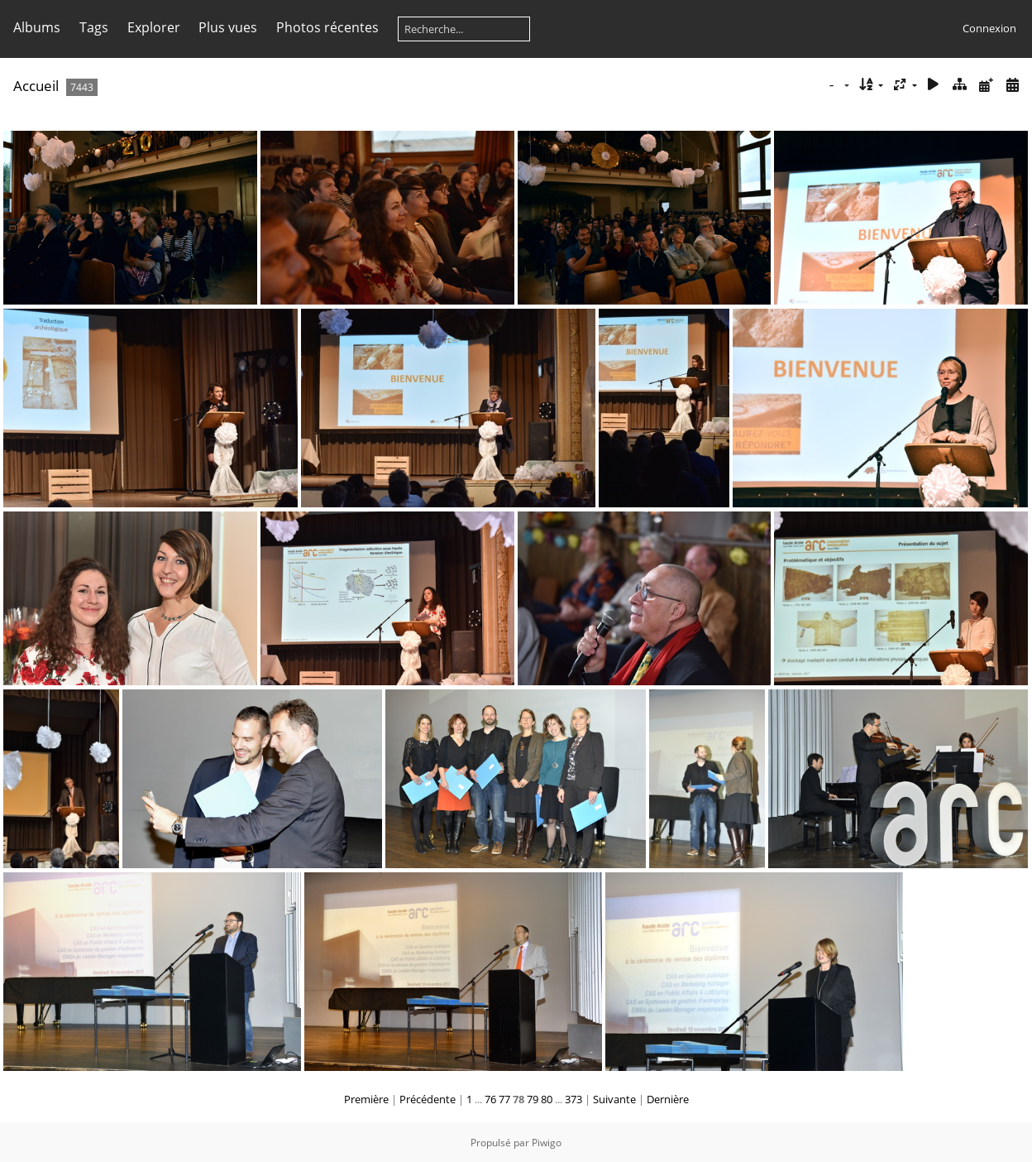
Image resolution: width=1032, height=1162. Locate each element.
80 (546, 1099)
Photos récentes (327, 27)
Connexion (989, 28)
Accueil (36, 85)
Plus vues (227, 27)
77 (504, 1099)
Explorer (153, 27)
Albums (36, 27)
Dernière (668, 1099)
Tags (93, 27)
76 (490, 1099)
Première (366, 1099)
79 (532, 1099)
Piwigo (546, 1143)
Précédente (427, 1099)
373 (573, 1099)
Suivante (614, 1099)
